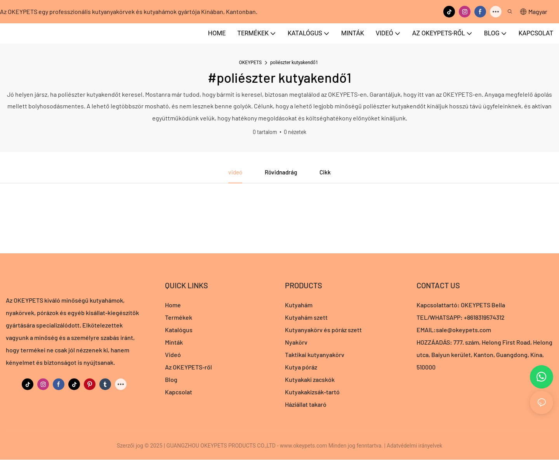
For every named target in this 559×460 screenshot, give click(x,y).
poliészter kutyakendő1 (294, 62)
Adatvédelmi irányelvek (414, 446)
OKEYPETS (250, 62)
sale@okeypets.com (463, 330)
